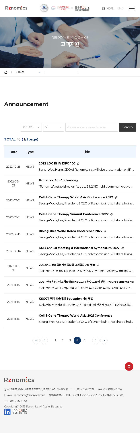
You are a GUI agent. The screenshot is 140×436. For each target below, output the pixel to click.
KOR (109, 8)
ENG (120, 8)
